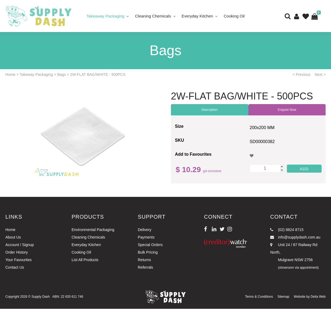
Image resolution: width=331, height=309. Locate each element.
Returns (144, 260)
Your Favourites (18, 260)
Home (10, 75)
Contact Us (14, 268)
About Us (13, 238)
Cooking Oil (234, 16)
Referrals (145, 268)
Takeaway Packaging (105, 16)
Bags (61, 75)
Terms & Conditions (259, 297)
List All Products (85, 260)
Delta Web (318, 297)
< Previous (302, 75)
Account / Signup (19, 245)
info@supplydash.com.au (295, 238)
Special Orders (150, 245)
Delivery (145, 230)
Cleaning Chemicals (153, 16)
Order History (16, 253)
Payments (146, 238)
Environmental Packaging (93, 230)
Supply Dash (40, 297)
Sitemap (283, 297)
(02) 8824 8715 (287, 230)
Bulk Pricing (148, 253)
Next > (320, 75)
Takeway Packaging (36, 75)
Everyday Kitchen (197, 16)
